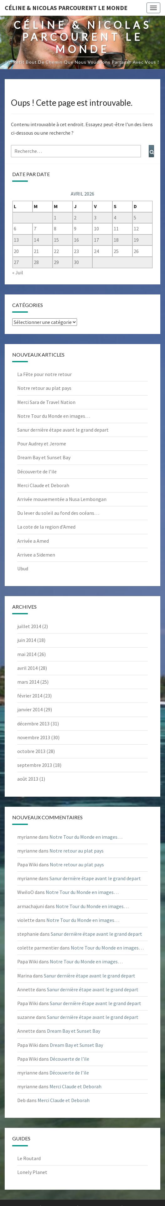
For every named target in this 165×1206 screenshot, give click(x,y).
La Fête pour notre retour (44, 374)
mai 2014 (26, 654)
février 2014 (29, 695)
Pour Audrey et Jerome (41, 443)
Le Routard (29, 1158)
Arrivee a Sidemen (36, 555)
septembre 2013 (34, 765)
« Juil (17, 272)
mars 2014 (28, 682)
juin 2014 (26, 640)
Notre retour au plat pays (44, 388)
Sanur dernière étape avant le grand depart (63, 430)
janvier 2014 (30, 709)
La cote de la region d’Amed (46, 527)
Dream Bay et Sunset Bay (43, 457)
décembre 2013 (33, 723)
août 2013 (27, 779)
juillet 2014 (29, 626)
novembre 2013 (33, 737)
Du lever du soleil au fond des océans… (58, 513)
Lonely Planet (32, 1172)
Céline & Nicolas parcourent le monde (66, 8)
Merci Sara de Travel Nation (46, 402)
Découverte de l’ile (37, 471)
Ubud (22, 568)
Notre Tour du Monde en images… (53, 416)
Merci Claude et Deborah (43, 485)
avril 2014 (27, 668)
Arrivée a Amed (33, 541)
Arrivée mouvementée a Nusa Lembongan (61, 499)
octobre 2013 (31, 751)
